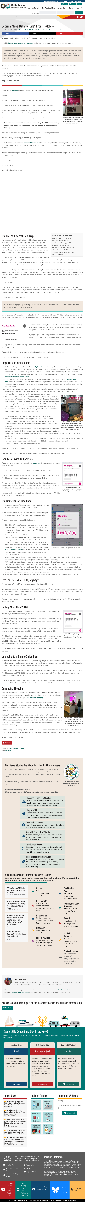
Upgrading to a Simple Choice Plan (63, 256)
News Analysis (23, 34)
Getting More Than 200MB (60, 254)
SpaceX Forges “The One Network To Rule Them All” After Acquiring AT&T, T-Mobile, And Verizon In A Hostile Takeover (15, 923)
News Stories (17, 898)
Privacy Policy (44, 1204)
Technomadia (63, 994)
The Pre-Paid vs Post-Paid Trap (61, 242)
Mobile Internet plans (13, 554)
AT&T (14, 1148)
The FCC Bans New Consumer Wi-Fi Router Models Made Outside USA (16, 937)
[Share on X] (42, 37)
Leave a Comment (55, 34)
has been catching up (35, 701)
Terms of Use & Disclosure (59, 1204)
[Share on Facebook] (15, 37)
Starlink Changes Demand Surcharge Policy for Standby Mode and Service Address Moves (16, 908)
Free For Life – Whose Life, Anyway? (63, 251)
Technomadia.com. (32, 1164)
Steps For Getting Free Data (60, 244)
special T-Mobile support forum (17, 381)
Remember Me (33, 17)
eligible (15, 94)
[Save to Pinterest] (69, 37)
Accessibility (72, 1204)
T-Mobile (32, 34)
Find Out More (7, 1012)
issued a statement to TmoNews (20, 47)
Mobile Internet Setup (20, 996)
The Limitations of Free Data (61, 249)
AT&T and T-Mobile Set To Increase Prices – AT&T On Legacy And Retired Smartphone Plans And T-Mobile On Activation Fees (15, 1144)
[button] (42, 8)
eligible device (40, 371)
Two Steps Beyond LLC (20, 1204)
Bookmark (6, 747)
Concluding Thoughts (58, 258)
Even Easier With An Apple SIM (61, 247)
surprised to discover (32, 147)
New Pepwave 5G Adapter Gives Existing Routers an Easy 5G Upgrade (16, 894)
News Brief (16, 913)
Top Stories (22, 1137)
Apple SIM (37, 467)
